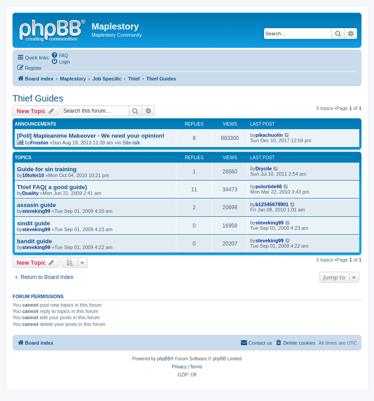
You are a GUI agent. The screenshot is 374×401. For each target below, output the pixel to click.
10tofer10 (33, 175)
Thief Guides (38, 98)
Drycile (264, 168)
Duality (30, 193)
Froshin (39, 142)
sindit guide (33, 223)
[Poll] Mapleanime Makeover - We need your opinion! (90, 135)
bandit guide (34, 241)
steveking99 (36, 211)
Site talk (131, 142)
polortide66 (269, 186)
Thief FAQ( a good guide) (52, 187)
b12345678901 (272, 204)
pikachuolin (269, 135)
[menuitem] (59, 55)
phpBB (164, 358)
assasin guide (36, 205)
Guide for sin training (46, 169)
